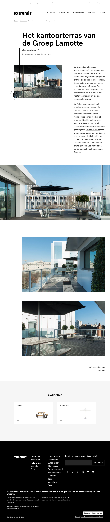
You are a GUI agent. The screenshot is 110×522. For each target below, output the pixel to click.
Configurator (31, 3)
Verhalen (92, 12)
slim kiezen (70, 3)
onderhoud (80, 3)
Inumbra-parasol (81, 107)
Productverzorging (56, 469)
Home (16, 21)
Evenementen (54, 472)
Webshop (97, 3)
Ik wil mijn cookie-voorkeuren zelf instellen (89, 517)
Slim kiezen (53, 466)
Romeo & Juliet (93, 129)
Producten (64, 12)
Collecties (50, 12)
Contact (89, 3)
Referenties (78, 12)
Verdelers (61, 3)
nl (103, 3)
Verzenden (98, 462)
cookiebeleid (21, 517)
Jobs (50, 479)
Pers (50, 485)
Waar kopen (53, 463)
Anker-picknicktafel (86, 104)
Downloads (52, 3)
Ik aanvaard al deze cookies (93, 513)
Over (102, 12)
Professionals (41, 3)
